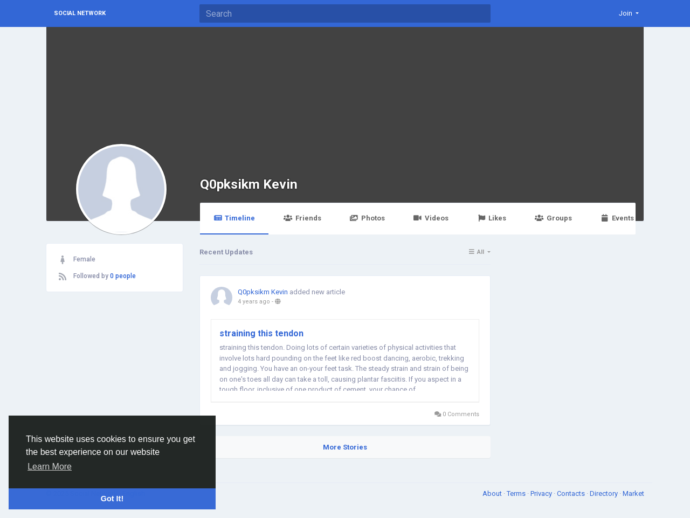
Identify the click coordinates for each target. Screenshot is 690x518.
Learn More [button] (49, 466)
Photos (367, 218)
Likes (491, 218)
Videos (430, 218)
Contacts (571, 493)
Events (617, 218)
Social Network (80, 13)
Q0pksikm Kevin (249, 184)
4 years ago (254, 301)
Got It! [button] (112, 498)
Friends (302, 218)
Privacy (542, 493)
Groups (553, 218)
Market (633, 493)
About (492, 493)
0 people (123, 276)
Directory (604, 493)
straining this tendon (261, 333)
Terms (517, 493)
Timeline (234, 218)
